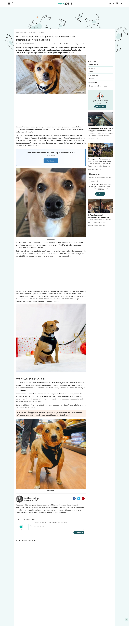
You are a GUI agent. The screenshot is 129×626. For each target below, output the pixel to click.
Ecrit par (62, 44)
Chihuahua (33, 135)
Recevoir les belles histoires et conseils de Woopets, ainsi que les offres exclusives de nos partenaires (100, 187)
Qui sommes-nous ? (48, 598)
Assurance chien (23, 620)
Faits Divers (93, 65)
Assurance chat (22, 623)
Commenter (79, 533)
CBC (38, 145)
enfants (22, 390)
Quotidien (93, 82)
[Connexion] (110, 3)
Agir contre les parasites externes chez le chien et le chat (100, 608)
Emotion (92, 68)
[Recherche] (13, 3)
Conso (91, 79)
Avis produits (46, 620)
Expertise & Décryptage (98, 86)
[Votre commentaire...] (56, 527)
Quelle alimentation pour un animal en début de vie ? (100, 615)
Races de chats (22, 602)
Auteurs (44, 602)
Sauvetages (93, 75)
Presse (43, 613)
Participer (51, 161)
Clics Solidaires (22, 609)
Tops (91, 72)
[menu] (9, 4)
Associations (45, 609)
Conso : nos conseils (24, 613)
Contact (44, 616)
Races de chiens (23, 598)
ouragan (73, 143)
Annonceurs (45, 605)
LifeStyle (20, 605)
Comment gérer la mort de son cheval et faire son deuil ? (101, 600)
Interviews (20, 616)
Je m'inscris (100, 194)
